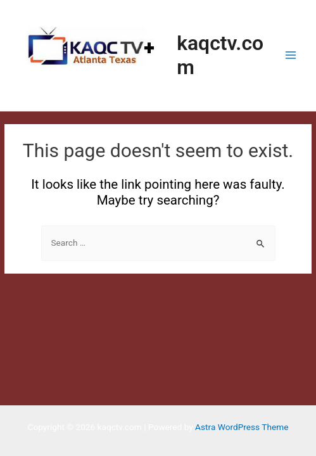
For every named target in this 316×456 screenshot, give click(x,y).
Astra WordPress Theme (241, 427)
